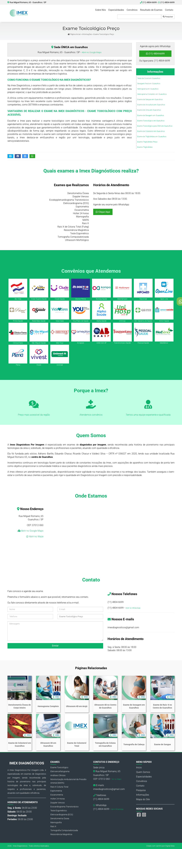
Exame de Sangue (162, 744)
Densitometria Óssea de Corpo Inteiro (19, 706)
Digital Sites (170, 846)
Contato (169, 10)
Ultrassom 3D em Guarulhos (48, 744)
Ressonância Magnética (61, 834)
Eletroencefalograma (59, 771)
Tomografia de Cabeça (133, 744)
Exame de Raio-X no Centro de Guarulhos (162, 706)
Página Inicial (74, 34)
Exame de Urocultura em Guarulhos (151, 105)
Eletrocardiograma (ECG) (61, 814)
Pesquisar (168, 17)
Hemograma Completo (48, 706)
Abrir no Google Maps (91, 52)
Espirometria (56, 791)
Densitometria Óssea (59, 818)
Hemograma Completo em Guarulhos (152, 94)
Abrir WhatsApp (117, 809)
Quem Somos (143, 772)
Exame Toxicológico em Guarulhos (150, 121)
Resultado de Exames (151, 10)
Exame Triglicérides (145, 147)
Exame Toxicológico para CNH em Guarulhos (154, 126)
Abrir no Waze (35, 536)
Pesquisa (141, 790)
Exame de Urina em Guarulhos (149, 110)
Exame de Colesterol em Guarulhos (151, 131)
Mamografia (56, 822)
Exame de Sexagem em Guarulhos (150, 115)
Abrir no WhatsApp (132, 608)
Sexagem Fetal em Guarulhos (148, 84)
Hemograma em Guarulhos (147, 89)
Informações (87, 34)
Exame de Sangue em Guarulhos (150, 99)
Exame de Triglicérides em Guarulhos (151, 137)
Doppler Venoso (57, 802)
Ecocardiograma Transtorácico (64, 806)
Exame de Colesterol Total (76, 744)
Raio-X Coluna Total (59, 787)
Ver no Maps (116, 779)
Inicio (139, 767)
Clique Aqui (103, 211)
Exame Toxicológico (59, 767)
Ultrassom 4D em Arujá (76, 706)
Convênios (132, 10)
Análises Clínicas (58, 775)
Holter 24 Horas (57, 799)
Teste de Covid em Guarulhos (148, 78)
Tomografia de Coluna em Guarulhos (105, 744)
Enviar (55, 645)
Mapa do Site (143, 799)
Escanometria (56, 795)
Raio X (53, 826)
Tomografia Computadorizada (64, 830)
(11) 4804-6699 (166, 2)
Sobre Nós (100, 10)
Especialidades (116, 10)
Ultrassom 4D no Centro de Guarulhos (105, 706)
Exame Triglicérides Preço (147, 142)
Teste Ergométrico (58, 810)
